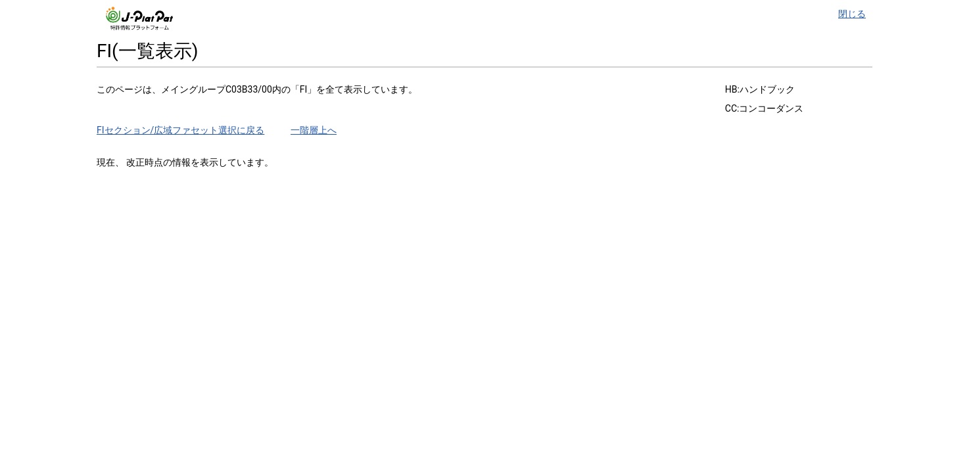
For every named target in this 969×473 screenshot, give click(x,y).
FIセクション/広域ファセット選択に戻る (180, 130)
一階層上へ (314, 130)
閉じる (852, 14)
